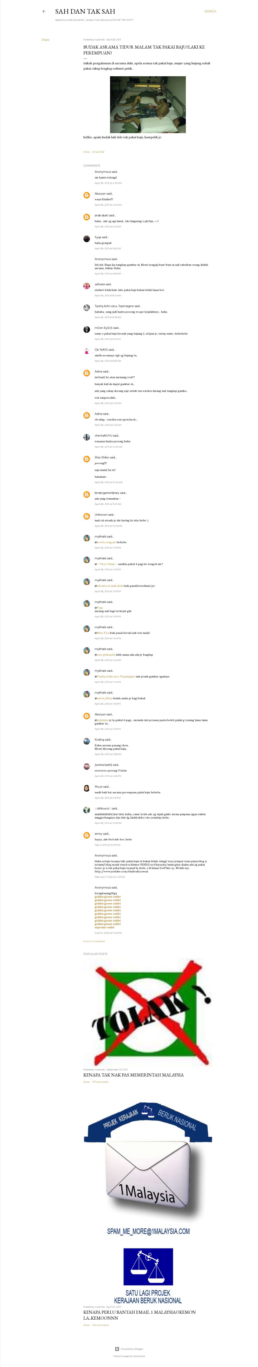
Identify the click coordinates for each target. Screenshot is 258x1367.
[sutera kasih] (103, 765)
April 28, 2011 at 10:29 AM (108, 446)
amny (98, 833)
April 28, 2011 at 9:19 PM (108, 797)
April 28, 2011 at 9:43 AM (108, 403)
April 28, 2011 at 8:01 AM (108, 295)
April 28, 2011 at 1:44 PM (108, 638)
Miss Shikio (102, 457)
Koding (99, 739)
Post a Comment (94, 941)
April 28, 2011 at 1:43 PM (108, 569)
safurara (100, 284)
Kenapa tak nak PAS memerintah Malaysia (133, 1075)
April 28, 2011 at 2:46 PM (108, 776)
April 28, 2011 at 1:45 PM (108, 703)
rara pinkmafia (106, 654)
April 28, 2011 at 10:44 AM (109, 482)
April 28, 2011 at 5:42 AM (108, 226)
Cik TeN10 (101, 349)
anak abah (101, 215)
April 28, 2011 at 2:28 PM (108, 754)
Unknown (101, 514)
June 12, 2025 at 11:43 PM (108, 932)
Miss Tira (103, 633)
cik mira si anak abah (110, 586)
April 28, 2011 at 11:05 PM (108, 823)
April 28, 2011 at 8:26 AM (108, 317)
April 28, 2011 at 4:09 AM (108, 182)
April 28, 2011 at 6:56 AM (108, 273)
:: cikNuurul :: (103, 808)
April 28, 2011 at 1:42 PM (108, 547)
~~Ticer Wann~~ (107, 564)
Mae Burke (139, 1356)
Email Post (98, 151)
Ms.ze (98, 786)
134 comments (100, 1325)
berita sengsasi (106, 542)
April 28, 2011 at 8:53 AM (108, 360)
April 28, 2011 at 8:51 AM (108, 339)
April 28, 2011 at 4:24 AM (108, 204)
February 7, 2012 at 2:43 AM (110, 876)
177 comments (100, 1081)
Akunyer (100, 193)
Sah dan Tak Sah (85, 11)
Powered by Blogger (129, 1349)
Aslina (98, 371)
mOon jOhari (105, 698)
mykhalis (100, 536)
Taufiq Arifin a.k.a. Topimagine (114, 306)
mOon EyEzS (104, 328)
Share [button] (45, 40)
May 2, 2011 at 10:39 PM (107, 844)
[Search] (210, 11)
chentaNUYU (103, 435)
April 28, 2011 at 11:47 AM (108, 504)
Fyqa (98, 237)
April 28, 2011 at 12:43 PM (108, 525)
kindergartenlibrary (107, 493)
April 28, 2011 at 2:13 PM (108, 728)
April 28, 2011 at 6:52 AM (108, 248)
